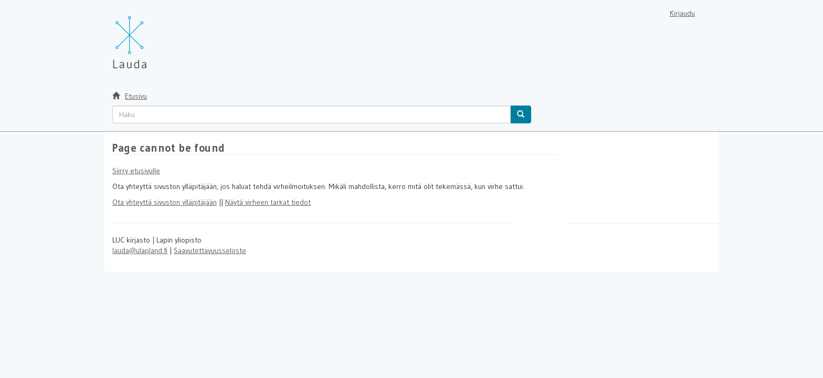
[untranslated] (311, 114)
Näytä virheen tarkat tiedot (268, 202)
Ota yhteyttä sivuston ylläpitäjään (164, 202)
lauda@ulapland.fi (139, 250)
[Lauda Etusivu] (151, 37)
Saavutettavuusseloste (210, 250)
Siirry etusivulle (136, 170)
